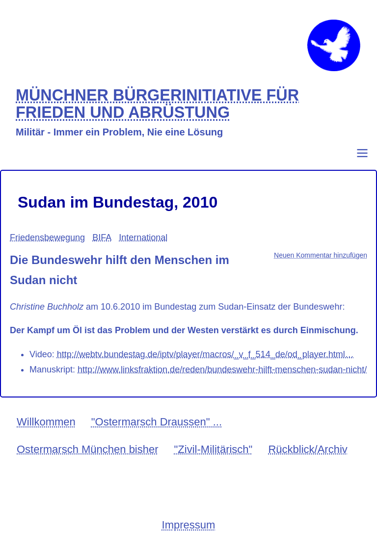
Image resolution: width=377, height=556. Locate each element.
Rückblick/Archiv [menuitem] (307, 449)
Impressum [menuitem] (188, 525)
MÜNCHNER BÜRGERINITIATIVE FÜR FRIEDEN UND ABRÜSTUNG (157, 104)
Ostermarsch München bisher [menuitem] (88, 449)
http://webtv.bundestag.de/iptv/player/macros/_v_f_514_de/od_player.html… (205, 354)
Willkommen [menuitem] (46, 422)
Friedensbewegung (47, 237)
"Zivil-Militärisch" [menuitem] (213, 449)
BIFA (101, 237)
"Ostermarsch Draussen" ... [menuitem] (156, 422)
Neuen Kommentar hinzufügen (320, 255)
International (143, 237)
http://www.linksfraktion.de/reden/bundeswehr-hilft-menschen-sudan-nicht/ (222, 369)
